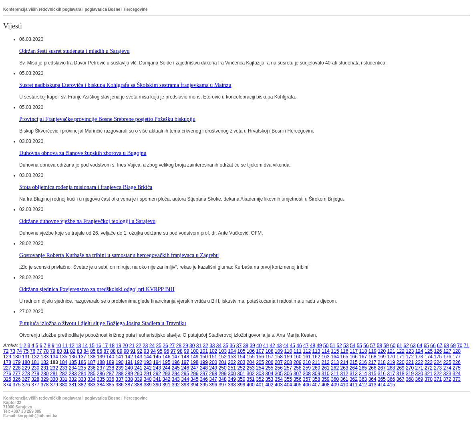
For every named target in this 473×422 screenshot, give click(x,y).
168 (372, 357)
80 (59, 351)
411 (354, 385)
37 (239, 345)
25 (158, 345)
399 (241, 385)
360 (335, 379)
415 (391, 385)
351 (251, 379)
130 (16, 357)
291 (148, 373)
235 (82, 368)
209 (298, 362)
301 (241, 373)
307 (298, 373)
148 (185, 357)
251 (232, 368)
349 (232, 379)
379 (54, 385)
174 (429, 357)
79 (52, 351)
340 (148, 379)
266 (372, 368)
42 (272, 345)
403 (279, 385)
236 (91, 368)
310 (326, 373)
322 (438, 373)
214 (344, 362)
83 (79, 351)
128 (457, 351)
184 (63, 362)
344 (185, 379)
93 (146, 351)
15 (92, 345)
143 (138, 357)
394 (195, 385)
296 (195, 373)
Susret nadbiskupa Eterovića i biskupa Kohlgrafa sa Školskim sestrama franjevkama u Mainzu (125, 85)
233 (63, 368)
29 (185, 345)
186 (82, 362)
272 (429, 368)
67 (439, 345)
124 (419, 351)
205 (260, 362)
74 (19, 351)
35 (225, 345)
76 (32, 351)
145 (157, 357)
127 (447, 351)
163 (326, 357)
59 (385, 345)
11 (65, 345)
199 (204, 362)
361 (344, 379)
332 (73, 379)
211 (316, 362)
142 (129, 357)
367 (401, 379)
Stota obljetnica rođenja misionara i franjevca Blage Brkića (85, 187)
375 (16, 385)
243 (157, 368)
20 (125, 345)
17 (105, 345)
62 (406, 345)
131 (26, 357)
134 (54, 357)
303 (260, 373)
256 (279, 368)
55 (359, 345)
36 (232, 345)
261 (326, 368)
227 (7, 368)
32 (205, 345)
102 (213, 351)
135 (63, 357)
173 (419, 357)
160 (298, 357)
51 (332, 345)
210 (307, 362)
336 (110, 379)
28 (178, 345)
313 (354, 373)
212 (326, 362)
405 (298, 385)
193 (148, 362)
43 (279, 345)
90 (126, 351)
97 (173, 351)
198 (195, 362)
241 (138, 368)
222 (419, 362)
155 (251, 357)
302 (251, 373)
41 (265, 345)
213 (335, 362)
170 (391, 357)
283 (73, 373)
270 (410, 368)
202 (232, 362)
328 (35, 379)
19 (118, 345)
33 (212, 345)
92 (139, 351)
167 (363, 357)
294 (176, 373)
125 (429, 351)
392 (176, 385)
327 (26, 379)
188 (101, 362)
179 (16, 362)
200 (213, 362)
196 (176, 362)
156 (260, 357)
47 (305, 345)
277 (16, 373)
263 (344, 368)
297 (204, 373)
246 (185, 368)
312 (344, 373)
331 (63, 379)
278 (26, 373)
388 (138, 385)
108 (270, 351)
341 (157, 379)
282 (63, 373)
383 (91, 385)
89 (119, 351)
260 (316, 368)
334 (91, 379)
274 (447, 368)
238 (110, 368)
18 (112, 345)
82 (72, 351)
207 (279, 362)
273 (438, 368)
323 (447, 373)
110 (288, 351)
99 (186, 351)
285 (91, 373)
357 (307, 379)
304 (270, 373)
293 (166, 373)
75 (25, 351)
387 (129, 385)
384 (101, 385)
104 (232, 351)
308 (307, 373)
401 (260, 385)
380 (63, 385)
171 (401, 357)
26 (165, 345)
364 (372, 379)
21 (132, 345)
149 (195, 357)
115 (335, 351)
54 (352, 345)
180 (26, 362)
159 (288, 357)
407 (316, 385)
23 (145, 345)
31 (198, 345)
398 (232, 385)
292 (157, 373)
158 (279, 357)
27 (172, 345)
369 (419, 379)
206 (270, 362)
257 (288, 368)
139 (101, 357)
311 (335, 373)
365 (382, 379)
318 (401, 373)
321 (429, 373)
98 (179, 351)
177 (457, 357)
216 (363, 362)
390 (157, 385)
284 (82, 373)
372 (447, 379)
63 (412, 345)
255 (270, 368)
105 (242, 351)
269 (401, 368)
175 (438, 357)
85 (92, 351)
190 (120, 362)
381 (73, 385)
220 (401, 362)
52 (339, 345)
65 (426, 345)
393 (185, 385)
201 (223, 362)
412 (363, 385)
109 (279, 351)
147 (176, 357)
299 (223, 373)
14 (85, 345)
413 (372, 385)
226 (457, 362)
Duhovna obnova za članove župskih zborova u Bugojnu (83, 153)
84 (86, 351)
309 (316, 373)
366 (391, 379)
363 (363, 379)
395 (204, 385)
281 (54, 373)
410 (344, 385)
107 (260, 351)
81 (65, 351)
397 (223, 385)
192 (138, 362)
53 (345, 345)
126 (438, 351)
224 (438, 362)
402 (270, 385)
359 (326, 379)
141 (120, 357)
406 (307, 385)
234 (73, 368)
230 (35, 368)
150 (204, 357)
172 (410, 357)
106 (251, 351)
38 (245, 345)
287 (110, 373)
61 (399, 345)
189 (110, 362)
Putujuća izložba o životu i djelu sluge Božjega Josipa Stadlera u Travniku (102, 323)
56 (365, 345)
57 (372, 345)
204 (251, 362)
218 (382, 362)
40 (259, 345)
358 (316, 379)
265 (363, 368)
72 (5, 351)
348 (223, 379)
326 (16, 379)
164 (335, 357)
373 (457, 379)
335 (101, 379)
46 (299, 345)
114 (326, 351)
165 (344, 357)
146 (166, 357)
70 (459, 345)
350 (241, 379)
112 (307, 351)
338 (129, 379)
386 (120, 385)
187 (91, 362)
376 (26, 385)
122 (401, 351)
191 (129, 362)
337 (120, 379)
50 (325, 345)
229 (26, 368)
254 (260, 368)
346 (204, 379)
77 (39, 351)
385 (110, 385)
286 (101, 373)
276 (7, 373)
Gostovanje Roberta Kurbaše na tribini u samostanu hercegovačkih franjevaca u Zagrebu (119, 255)
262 (335, 368)
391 (166, 385)
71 (466, 345)
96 (166, 351)
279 (35, 373)
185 (73, 362)
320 (419, 373)
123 (410, 351)
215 (354, 362)
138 (91, 357)
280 (45, 373)
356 (298, 379)
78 (45, 351)
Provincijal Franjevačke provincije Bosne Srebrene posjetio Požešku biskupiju (107, 119)
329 (45, 379)
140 (110, 357)
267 (382, 368)
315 (372, 373)
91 (132, 351)
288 (120, 373)
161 (307, 357)
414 (382, 385)
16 (98, 345)
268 (391, 368)
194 (157, 362)
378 (45, 385)
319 (410, 373)
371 (438, 379)
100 (195, 351)
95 (159, 351)
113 (316, 351)
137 (82, 357)
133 (45, 357)
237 (101, 368)
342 (166, 379)
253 (251, 368)
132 (35, 357)
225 (447, 362)
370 (429, 379)
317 (391, 373)
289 (129, 373)
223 (429, 362)
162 (316, 357)
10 (58, 345)
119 (372, 351)
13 (78, 345)
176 (447, 357)
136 (73, 357)
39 (252, 345)
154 (241, 357)
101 (204, 351)
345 (195, 379)
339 (138, 379)
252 (241, 368)
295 (185, 373)
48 (312, 345)
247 (195, 368)
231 (45, 368)
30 (192, 345)
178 (7, 362)
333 (82, 379)
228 (16, 368)
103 (223, 351)
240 (129, 368)
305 (279, 373)
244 (166, 368)
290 (138, 373)
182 (45, 362)
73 (12, 351)
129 (7, 357)
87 (106, 351)
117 (354, 351)
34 (218, 345)
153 (232, 357)
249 (213, 368)
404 (288, 385)
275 (457, 368)
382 (82, 385)
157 (270, 357)
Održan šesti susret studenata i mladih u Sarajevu (74, 51)
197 (185, 362)
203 (241, 362)
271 (419, 368)
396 (213, 385)
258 (298, 368)
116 (344, 351)
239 (120, 368)
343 (176, 379)
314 (363, 373)
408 (326, 385)
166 (354, 357)
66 (432, 345)
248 (204, 368)
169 (382, 357)
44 (285, 345)
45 (292, 345)
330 (54, 379)
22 (138, 345)
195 (166, 362)
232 (54, 368)
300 (232, 373)
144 (148, 357)
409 (335, 385)
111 (298, 351)
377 (35, 385)
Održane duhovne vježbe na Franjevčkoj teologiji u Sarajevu (87, 221)
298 (213, 373)
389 (148, 385)
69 (452, 345)
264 (354, 368)
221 (410, 362)
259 (307, 368)
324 (457, 373)
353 (270, 379)
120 (382, 351)
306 (288, 373)
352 (260, 379)
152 (223, 357)
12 (71, 345)
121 (391, 351)
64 (419, 345)
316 (382, 373)
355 (288, 379)
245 (176, 368)
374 (7, 385)
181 (35, 362)
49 (319, 345)
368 (410, 379)
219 (391, 362)
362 (354, 379)
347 (213, 379)
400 (251, 385)
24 (152, 345)
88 (112, 351)
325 (7, 379)
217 (372, 362)
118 (363, 351)
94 (152, 351)
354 (279, 379)
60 (392, 345)
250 (223, 368)
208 (288, 362)
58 (379, 345)
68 (446, 345)
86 (99, 351)
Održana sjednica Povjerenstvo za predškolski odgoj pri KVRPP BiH (97, 289)
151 (213, 357)
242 (148, 368)
